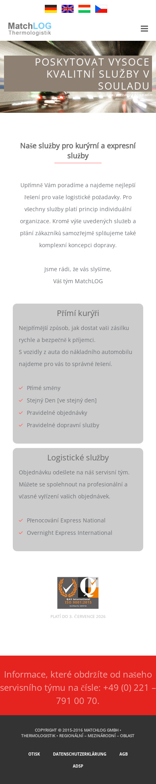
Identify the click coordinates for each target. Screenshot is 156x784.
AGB (123, 754)
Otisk (34, 754)
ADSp (78, 766)
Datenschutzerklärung (79, 754)
